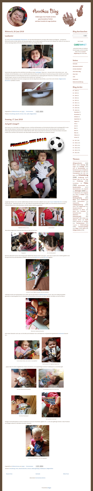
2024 (76, 95)
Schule (83, 218)
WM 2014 (37, 257)
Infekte (82, 194)
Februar (76, 135)
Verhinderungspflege (83, 226)
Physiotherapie (77, 216)
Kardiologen (38, 72)
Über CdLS (75, 74)
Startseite (38, 474)
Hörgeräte (85, 193)
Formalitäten (75, 183)
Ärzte (74, 165)
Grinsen (22, 114)
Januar (76, 137)
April (75, 130)
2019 (76, 107)
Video (77, 228)
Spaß (28, 114)
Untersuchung (84, 225)
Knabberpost (43, 468)
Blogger (49, 487)
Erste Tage (85, 179)
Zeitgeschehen (33, 114)
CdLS (84, 171)
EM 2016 (46, 257)
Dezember (76, 112)
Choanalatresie (76, 173)
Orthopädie (83, 211)
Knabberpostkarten (43, 294)
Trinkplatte (75, 225)
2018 (76, 110)
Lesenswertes (76, 203)
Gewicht (17, 114)
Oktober (76, 116)
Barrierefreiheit (81, 168)
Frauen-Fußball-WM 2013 (56, 202)
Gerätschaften (77, 187)
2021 (76, 102)
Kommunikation (81, 201)
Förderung (80, 181)
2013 (76, 150)
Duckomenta (61, 333)
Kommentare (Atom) (40, 478)
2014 (76, 147)
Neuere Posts (9, 474)
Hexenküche (77, 193)
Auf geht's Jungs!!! (12, 124)
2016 (76, 142)
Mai (75, 128)
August (76, 121)
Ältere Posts (66, 474)
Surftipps (86, 221)
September (77, 119)
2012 (76, 152)
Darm (74, 175)
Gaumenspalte (81, 185)
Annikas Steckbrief (77, 69)
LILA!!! (74, 206)
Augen (74, 166)
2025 (76, 93)
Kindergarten (76, 196)
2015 (76, 145)
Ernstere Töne (76, 179)
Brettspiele (77, 171)
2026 (76, 90)
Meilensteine (75, 209)
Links (74, 76)
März (75, 132)
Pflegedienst (75, 214)
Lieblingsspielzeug (78, 205)
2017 (76, 140)
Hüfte (76, 194)
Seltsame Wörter (77, 219)
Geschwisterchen (23, 468)
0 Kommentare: (29, 111)
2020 (76, 105)
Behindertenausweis (77, 170)
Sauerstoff (76, 218)
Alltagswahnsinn (77, 163)
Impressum (75, 79)
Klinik (74, 199)
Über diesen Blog (77, 71)
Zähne (84, 228)
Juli (75, 123)
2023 (76, 98)
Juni (75, 126)
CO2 (84, 173)
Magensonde (82, 206)
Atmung (83, 165)
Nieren (83, 209)
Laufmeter (9, 36)
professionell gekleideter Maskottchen (18, 39)
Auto (74, 168)
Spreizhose (78, 221)
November (76, 114)
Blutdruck (86, 170)
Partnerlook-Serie (77, 213)
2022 (76, 100)
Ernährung (81, 177)
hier (86, 53)
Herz (25, 114)
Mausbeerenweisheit (78, 66)
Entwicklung (12, 114)
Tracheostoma (80, 223)
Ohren (74, 211)
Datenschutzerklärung (78, 82)
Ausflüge (81, 166)
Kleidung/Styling (35, 468)
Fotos (17, 468)
